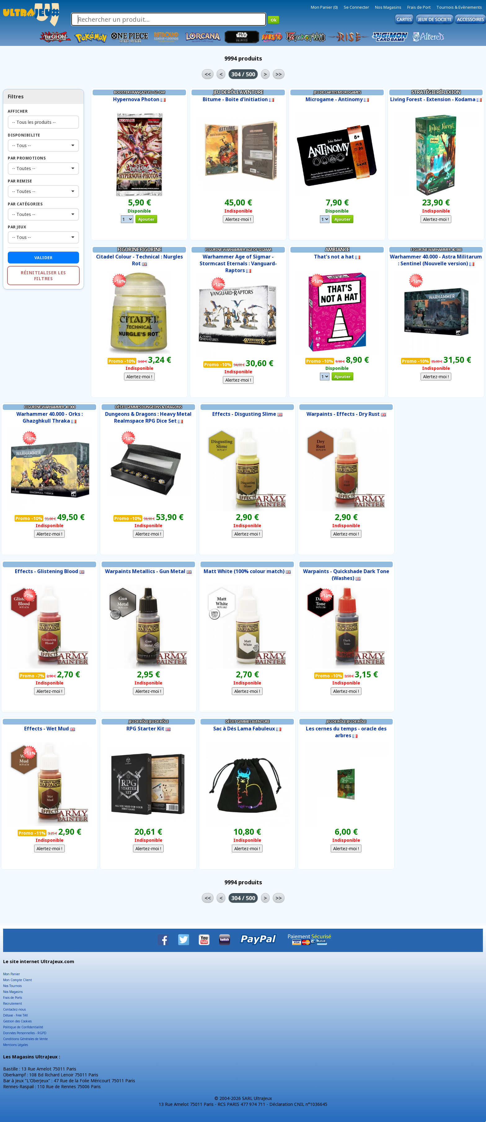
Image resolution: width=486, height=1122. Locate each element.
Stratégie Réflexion (436, 92)
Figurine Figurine (139, 249)
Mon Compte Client (17, 980)
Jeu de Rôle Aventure (238, 92)
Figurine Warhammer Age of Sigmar (238, 249)
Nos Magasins (388, 7)
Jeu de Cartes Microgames (337, 92)
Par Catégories (25, 204)
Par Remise (20, 181)
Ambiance (337, 249)
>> (279, 74)
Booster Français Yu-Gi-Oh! (139, 92)
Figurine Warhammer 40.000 (436, 249)
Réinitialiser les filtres (43, 275)
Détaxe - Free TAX (15, 1015)
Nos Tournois (12, 986)
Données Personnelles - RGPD (24, 1033)
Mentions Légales (15, 1045)
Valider (43, 257)
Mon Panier (11, 974)
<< (208, 74)
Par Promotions (27, 158)
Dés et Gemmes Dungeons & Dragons (148, 407)
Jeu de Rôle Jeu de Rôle (148, 721)
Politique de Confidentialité (23, 1027)
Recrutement (12, 1003)
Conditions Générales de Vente (25, 1039)
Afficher (18, 111)
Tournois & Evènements (459, 7)
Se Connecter (356, 7)
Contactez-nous (14, 1009)
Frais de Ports (12, 997)
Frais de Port (419, 7)
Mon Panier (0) (324, 7)
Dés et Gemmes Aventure (247, 721)
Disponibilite (24, 135)
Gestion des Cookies (17, 1021)
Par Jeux (17, 227)
